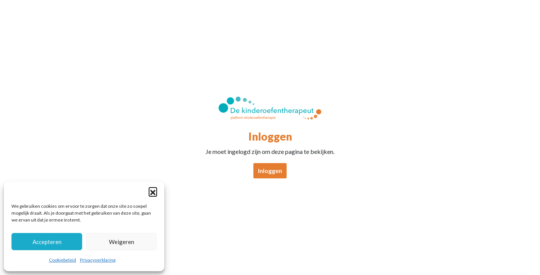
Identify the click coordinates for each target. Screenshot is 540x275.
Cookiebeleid (62, 260)
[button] (153, 191)
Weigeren (121, 241)
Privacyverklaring (97, 260)
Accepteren (47, 241)
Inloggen (270, 170)
